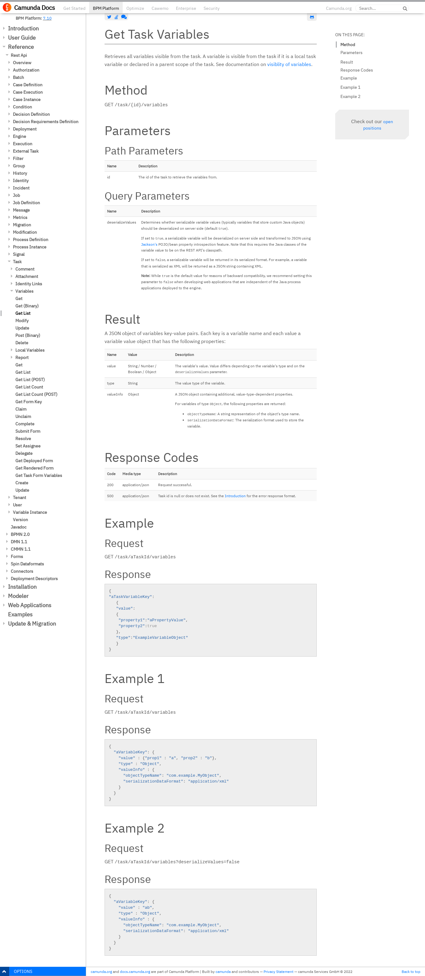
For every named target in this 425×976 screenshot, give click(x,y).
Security (212, 8)
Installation (22, 586)
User (17, 505)
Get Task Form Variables (38, 475)
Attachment (26, 276)
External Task (25, 151)
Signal (19, 254)
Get (18, 298)
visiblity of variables (289, 64)
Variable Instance (30, 512)
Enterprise (186, 8)
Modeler (18, 595)
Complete (24, 424)
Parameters (351, 52)
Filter (18, 158)
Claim (20, 409)
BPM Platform (106, 8)
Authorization (26, 70)
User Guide (22, 37)
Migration (22, 225)
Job (16, 195)
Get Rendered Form (34, 468)
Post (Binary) (27, 335)
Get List (22, 313)
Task (17, 261)
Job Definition (26, 202)
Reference (21, 46)
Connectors (22, 571)
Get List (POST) (30, 379)
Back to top (411, 971)
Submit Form (27, 431)
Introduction (23, 28)
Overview (22, 62)
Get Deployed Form (34, 460)
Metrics (20, 217)
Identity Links (28, 284)
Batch (18, 77)
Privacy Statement (278, 971)
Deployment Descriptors (34, 578)
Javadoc (18, 527)
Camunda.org (339, 8)
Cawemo (160, 8)
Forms (17, 556)
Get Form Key (28, 401)
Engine (19, 136)
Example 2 (350, 96)
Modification (25, 232)
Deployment (25, 129)
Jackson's (149, 244)
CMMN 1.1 (20, 549)
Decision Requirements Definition (45, 121)
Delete (21, 343)
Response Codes (356, 70)
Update (22, 328)
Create (21, 483)
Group (19, 166)
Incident (21, 188)
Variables (24, 291)
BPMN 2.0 (20, 534)
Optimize (135, 8)
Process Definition (30, 239)
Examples (20, 614)
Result (346, 62)
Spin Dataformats (27, 564)
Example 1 (350, 87)
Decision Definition (31, 114)
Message (21, 210)
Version (20, 519)
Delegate (24, 453)
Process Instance (29, 247)
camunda (223, 971)
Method (347, 44)
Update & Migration (32, 623)
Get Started (74, 8)
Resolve (23, 438)
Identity (21, 180)
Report (22, 357)
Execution (22, 143)
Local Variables (30, 350)
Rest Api (19, 55)
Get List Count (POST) (36, 394)
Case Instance (27, 99)
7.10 (47, 18)
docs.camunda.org (135, 971)
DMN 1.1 (19, 542)
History (20, 173)
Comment (24, 269)
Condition (22, 107)
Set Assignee (28, 446)
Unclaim (23, 416)
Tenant (19, 497)
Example (348, 78)
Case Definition (27, 85)
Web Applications (29, 605)
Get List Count (29, 387)
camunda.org (101, 971)
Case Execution (28, 92)
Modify (22, 320)
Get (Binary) (27, 306)
